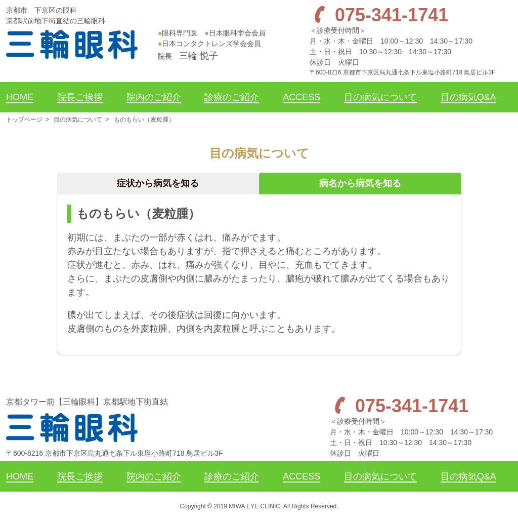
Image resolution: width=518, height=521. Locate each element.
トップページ (24, 119)
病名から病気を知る (360, 183)
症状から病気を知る (158, 183)
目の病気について (78, 119)
